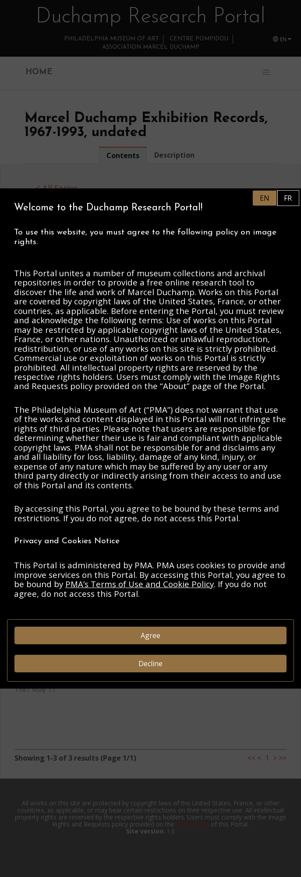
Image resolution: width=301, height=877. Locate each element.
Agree (150, 635)
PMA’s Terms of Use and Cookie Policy (139, 583)
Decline (150, 663)
